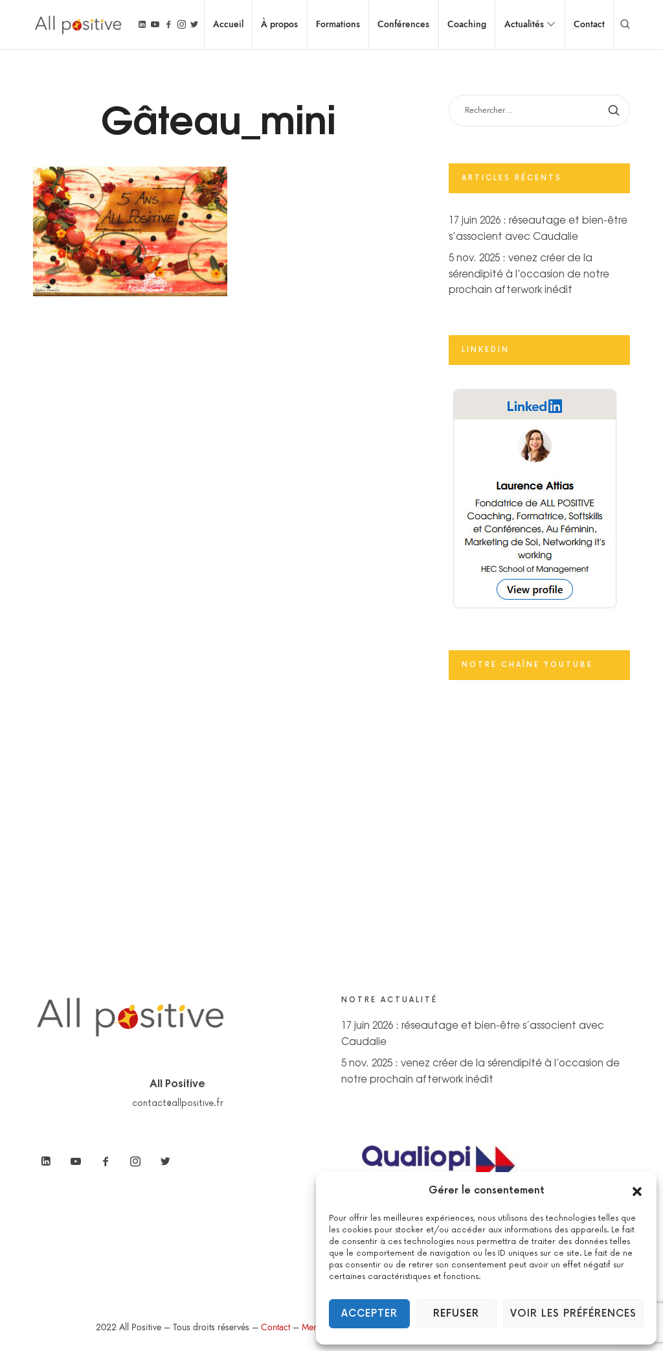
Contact (275, 1327)
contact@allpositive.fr (177, 1103)
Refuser (456, 1314)
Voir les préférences (573, 1314)
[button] (637, 1190)
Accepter (369, 1314)
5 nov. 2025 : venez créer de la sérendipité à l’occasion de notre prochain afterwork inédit (529, 273)
